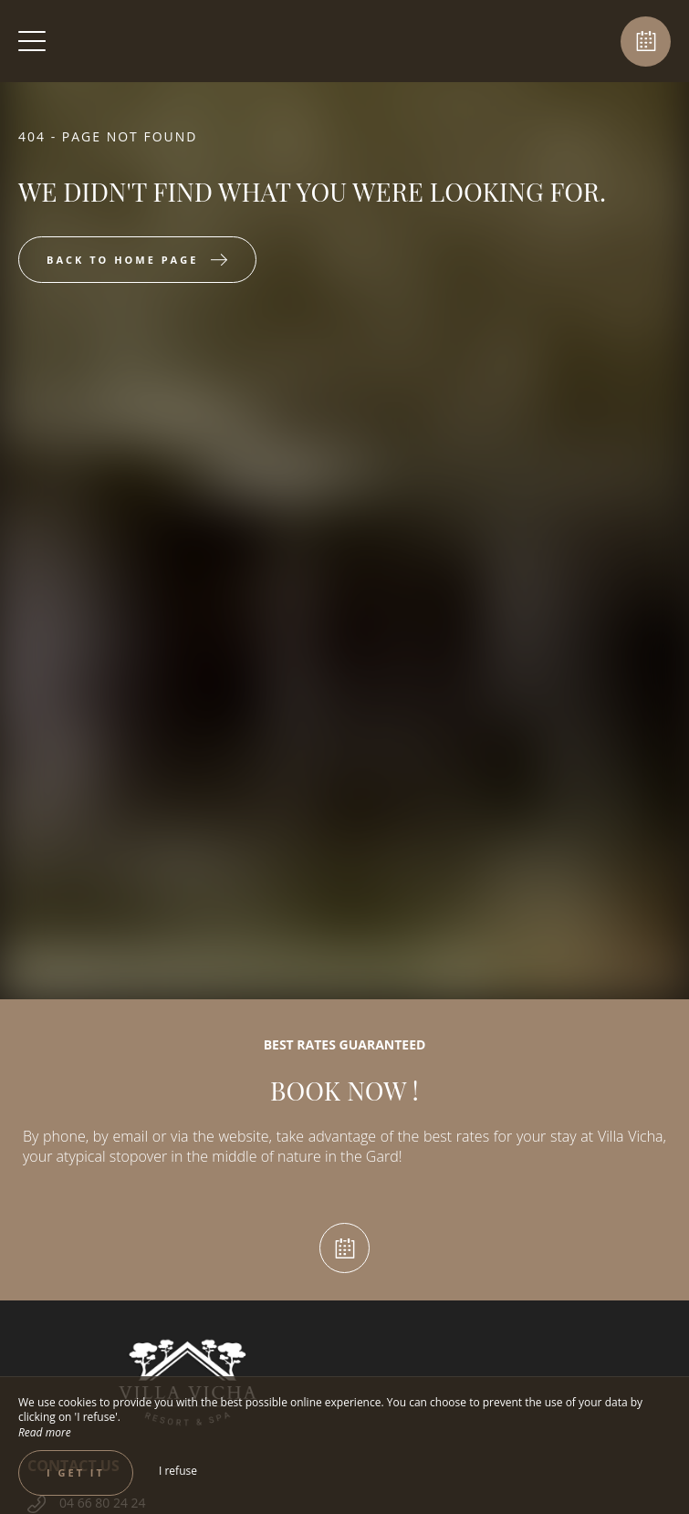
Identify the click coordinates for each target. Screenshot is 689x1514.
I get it (76, 1472)
